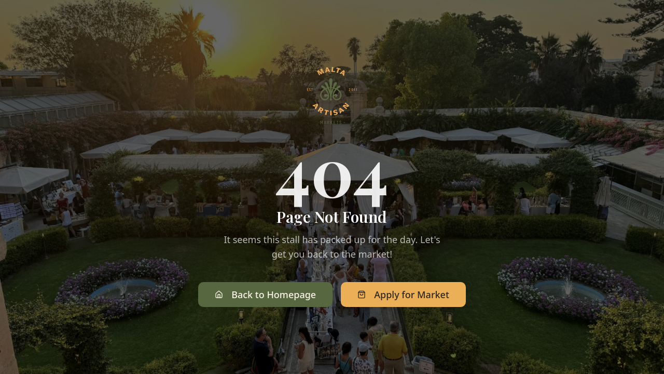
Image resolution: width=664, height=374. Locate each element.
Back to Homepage (265, 294)
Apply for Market (403, 294)
